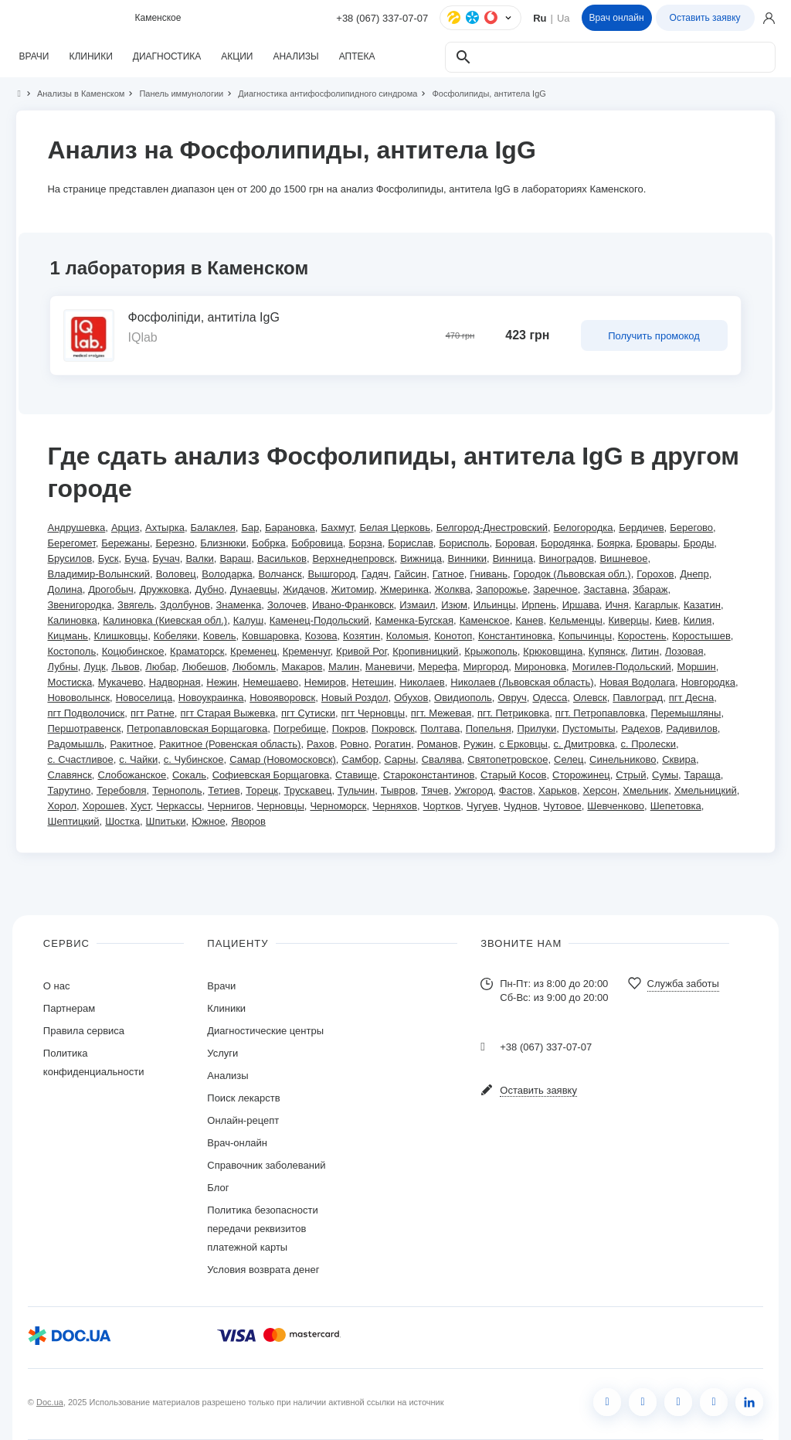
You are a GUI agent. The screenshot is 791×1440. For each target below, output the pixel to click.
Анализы (227, 1075)
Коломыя (407, 636)
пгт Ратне (153, 713)
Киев (666, 620)
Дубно (209, 589)
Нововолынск (78, 697)
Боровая (515, 543)
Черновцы (280, 806)
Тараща (702, 775)
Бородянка (566, 543)
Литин (645, 651)
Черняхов (394, 806)
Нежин (221, 682)
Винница (513, 558)
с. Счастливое (80, 759)
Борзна (365, 543)
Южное (208, 821)
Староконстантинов (428, 775)
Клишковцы (121, 636)
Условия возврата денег (263, 1269)
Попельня (488, 728)
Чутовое (562, 806)
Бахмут (337, 527)
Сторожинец (581, 775)
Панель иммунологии (174, 93)
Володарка (227, 574)
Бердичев (641, 527)
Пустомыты (589, 728)
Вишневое (623, 558)
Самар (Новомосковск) (282, 759)
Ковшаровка (270, 636)
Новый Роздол (355, 697)
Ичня (616, 605)
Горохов (655, 574)
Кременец (253, 651)
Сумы (665, 775)
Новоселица (144, 697)
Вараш (235, 558)
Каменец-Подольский (319, 620)
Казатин (702, 605)
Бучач (166, 558)
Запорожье (501, 589)
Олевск (590, 697)
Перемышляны (686, 713)
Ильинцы (495, 605)
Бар (250, 527)
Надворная (175, 682)
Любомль (254, 666)
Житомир (353, 589)
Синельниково (622, 759)
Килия (698, 620)
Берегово (691, 527)
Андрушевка (76, 527)
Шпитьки (166, 821)
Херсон (600, 790)
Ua (563, 18)
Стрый (631, 775)
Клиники (226, 1008)
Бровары (656, 543)
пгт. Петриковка (513, 713)
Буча (135, 558)
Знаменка (239, 605)
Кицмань (67, 636)
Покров (349, 728)
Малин (343, 666)
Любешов (204, 666)
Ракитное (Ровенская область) (229, 744)
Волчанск (279, 574)
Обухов (411, 697)
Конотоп (453, 636)
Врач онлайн (616, 17)
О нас (56, 986)
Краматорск (197, 651)
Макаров (302, 666)
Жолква (452, 589)
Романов (437, 744)
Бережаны (125, 543)
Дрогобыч (111, 589)
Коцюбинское (133, 651)
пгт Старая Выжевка (227, 713)
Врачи (221, 986)
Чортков (442, 806)
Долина (64, 589)
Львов (125, 666)
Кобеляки (175, 636)
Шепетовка (675, 806)
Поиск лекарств (243, 1098)
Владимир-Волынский (98, 574)
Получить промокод (654, 336)
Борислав (410, 543)
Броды (699, 543)
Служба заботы (683, 983)
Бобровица (317, 543)
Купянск (607, 651)
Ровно (355, 744)
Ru (539, 18)
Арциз (125, 527)
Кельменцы (576, 620)
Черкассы (179, 806)
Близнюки (223, 543)
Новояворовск (282, 697)
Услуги (222, 1053)
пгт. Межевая (441, 713)
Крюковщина (552, 651)
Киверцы (629, 620)
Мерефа (437, 666)
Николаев (421, 682)
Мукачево (120, 682)
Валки (199, 558)
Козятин (361, 636)
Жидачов (304, 589)
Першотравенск (84, 728)
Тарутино (68, 790)
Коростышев (701, 636)
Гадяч (375, 574)
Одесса (549, 697)
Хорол (61, 806)
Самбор (359, 759)
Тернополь (177, 790)
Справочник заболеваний (266, 1165)
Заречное (555, 589)
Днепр (694, 574)
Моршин (696, 666)
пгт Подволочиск (85, 713)
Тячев (434, 790)
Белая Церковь (394, 527)
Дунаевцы (253, 589)
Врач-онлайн (237, 1143)
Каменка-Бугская (414, 620)
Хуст (141, 806)
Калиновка (72, 620)
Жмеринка (404, 589)
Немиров (325, 682)
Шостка (122, 821)
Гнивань (489, 574)
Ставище (356, 775)
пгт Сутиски (308, 713)
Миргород (486, 666)
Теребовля (122, 790)
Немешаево (270, 682)
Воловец (176, 574)
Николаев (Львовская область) (521, 682)
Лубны (62, 666)
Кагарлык (655, 605)
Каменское (485, 620)
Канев (529, 620)
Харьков (557, 790)
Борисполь (464, 543)
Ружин (478, 744)
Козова (321, 636)
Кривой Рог (361, 651)
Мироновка (540, 666)
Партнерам (69, 1008)
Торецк (262, 790)
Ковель (219, 636)
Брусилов (69, 558)
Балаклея (213, 527)
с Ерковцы (523, 744)
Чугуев (482, 806)
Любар (160, 666)
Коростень (642, 636)
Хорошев (104, 806)
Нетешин (373, 682)
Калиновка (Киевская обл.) (165, 620)
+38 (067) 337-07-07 (382, 18)
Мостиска (69, 682)
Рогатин (393, 744)
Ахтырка (165, 527)
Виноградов (566, 558)
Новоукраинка (211, 697)
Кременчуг (307, 651)
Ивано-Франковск (353, 605)
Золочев (286, 605)
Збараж (650, 589)
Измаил (417, 605)
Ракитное (131, 744)
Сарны (400, 759)
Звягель (135, 605)
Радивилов (691, 728)
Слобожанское (131, 775)
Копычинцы (585, 636)
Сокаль (189, 775)
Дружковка (163, 589)
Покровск (393, 728)
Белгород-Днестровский (492, 527)
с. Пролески (648, 744)
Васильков (282, 558)
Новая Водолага (637, 682)
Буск (108, 558)
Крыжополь (490, 651)
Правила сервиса (83, 1031)
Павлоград (638, 697)
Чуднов (521, 806)
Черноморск (338, 806)
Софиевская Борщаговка (271, 775)
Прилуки (536, 728)
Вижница (421, 558)
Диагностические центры (265, 1031)
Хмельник (645, 790)
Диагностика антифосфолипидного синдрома (321, 93)
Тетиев (223, 790)
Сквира (679, 759)
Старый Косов (513, 775)
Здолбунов (185, 605)
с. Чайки (138, 759)
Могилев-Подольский (621, 666)
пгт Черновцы (373, 713)
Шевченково (615, 806)
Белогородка (583, 527)
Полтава (440, 728)
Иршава (580, 605)
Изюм (454, 605)
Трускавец (308, 790)
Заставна (604, 589)
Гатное (448, 574)
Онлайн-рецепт (243, 1120)
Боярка (613, 543)
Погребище (299, 728)
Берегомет (71, 543)
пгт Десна (691, 697)
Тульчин (356, 790)
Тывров (398, 790)
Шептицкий (73, 821)
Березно (174, 543)
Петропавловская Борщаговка (197, 728)
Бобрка (269, 543)
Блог (218, 1187)
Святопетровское (507, 759)
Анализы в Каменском (74, 93)
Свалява (442, 759)
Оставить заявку (705, 17)
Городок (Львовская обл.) (572, 574)
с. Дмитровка (584, 744)
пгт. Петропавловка (600, 713)
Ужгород (473, 790)
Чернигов (229, 806)
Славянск (69, 775)
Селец (568, 759)
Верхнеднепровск (354, 558)
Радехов (640, 728)
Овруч (511, 697)
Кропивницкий (425, 651)
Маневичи (388, 666)
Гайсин (410, 574)
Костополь (71, 651)
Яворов (248, 821)
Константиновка (515, 636)
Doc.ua (49, 1402)
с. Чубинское (194, 759)
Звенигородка (79, 605)
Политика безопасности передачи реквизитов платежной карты (262, 1228)
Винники (467, 558)
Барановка (290, 527)
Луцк (94, 666)
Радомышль (75, 744)
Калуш (248, 620)
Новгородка (708, 682)
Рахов (320, 744)
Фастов (516, 790)
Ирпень (538, 605)
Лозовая (684, 651)
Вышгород (331, 574)
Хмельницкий (705, 790)
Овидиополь (463, 697)
